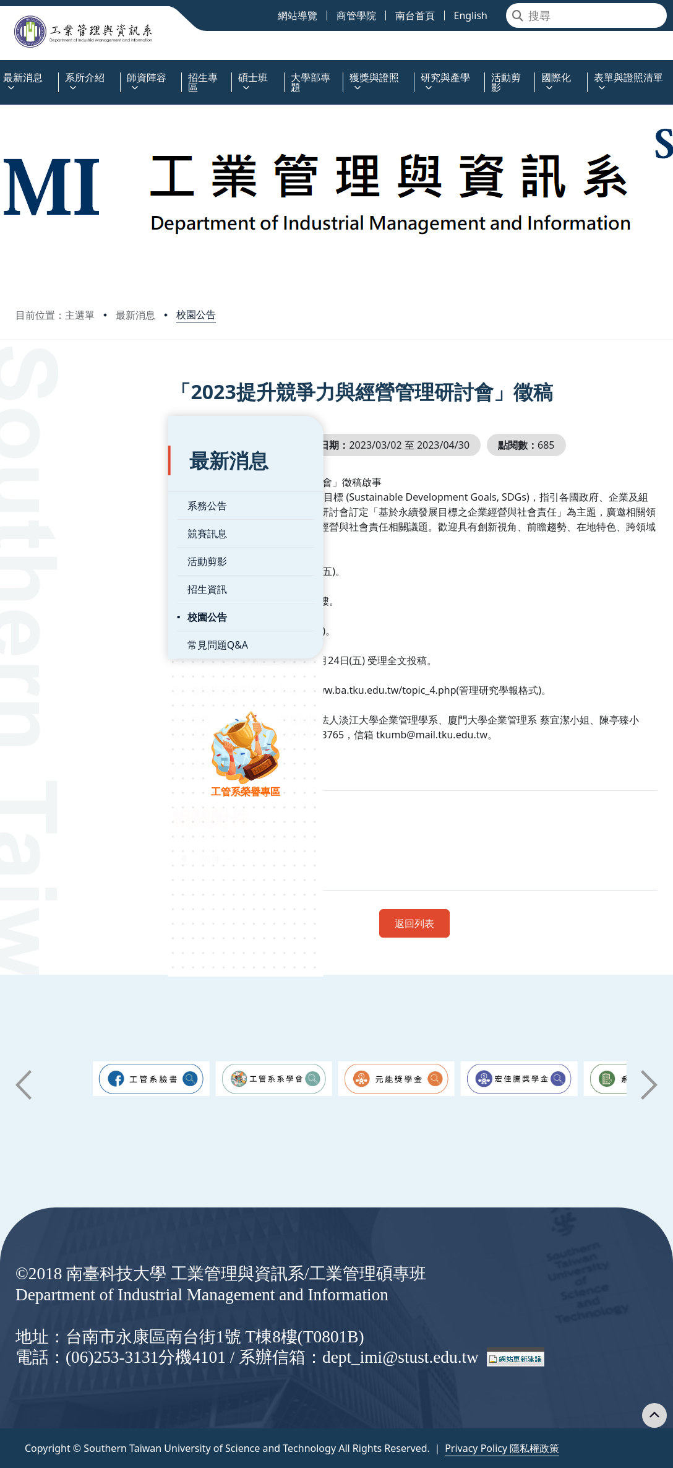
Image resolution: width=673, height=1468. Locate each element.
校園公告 (196, 314)
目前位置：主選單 (55, 315)
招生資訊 (54, 550)
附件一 (270, 859)
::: (3, 70)
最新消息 (135, 315)
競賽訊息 (54, 494)
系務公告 (54, 466)
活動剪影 (54, 522)
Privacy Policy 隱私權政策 (502, 1448)
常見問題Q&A (65, 606)
